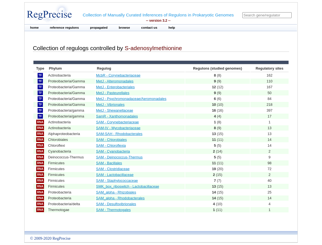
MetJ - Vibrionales (110, 104)
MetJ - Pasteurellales (112, 93)
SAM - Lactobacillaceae (114, 175)
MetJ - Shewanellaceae (114, 110)
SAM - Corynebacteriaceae (117, 122)
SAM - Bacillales (109, 163)
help (172, 27)
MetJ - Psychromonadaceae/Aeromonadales (131, 99)
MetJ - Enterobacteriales (115, 87)
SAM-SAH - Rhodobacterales (119, 134)
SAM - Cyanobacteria (113, 151)
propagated (99, 27)
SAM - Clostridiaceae (113, 169)
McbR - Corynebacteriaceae (118, 75)
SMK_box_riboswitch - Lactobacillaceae (127, 186)
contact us (149, 27)
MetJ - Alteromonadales (114, 81)
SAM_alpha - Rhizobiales (116, 192)
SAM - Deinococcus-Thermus (119, 157)
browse (124, 27)
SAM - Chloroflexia (111, 145)
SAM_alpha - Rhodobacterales (120, 198)
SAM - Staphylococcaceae (117, 180)
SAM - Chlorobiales (111, 140)
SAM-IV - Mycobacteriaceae (118, 128)
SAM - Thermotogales (113, 210)
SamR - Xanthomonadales (117, 116)
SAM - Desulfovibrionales (116, 204)
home (34, 27)
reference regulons (64, 27)
